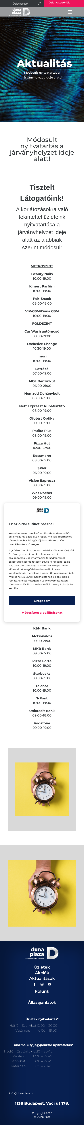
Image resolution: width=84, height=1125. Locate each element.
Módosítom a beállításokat (42, 612)
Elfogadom (42, 601)
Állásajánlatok (42, 1002)
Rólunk (42, 991)
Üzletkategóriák (59, 2)
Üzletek (42, 967)
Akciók (42, 972)
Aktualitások (42, 978)
